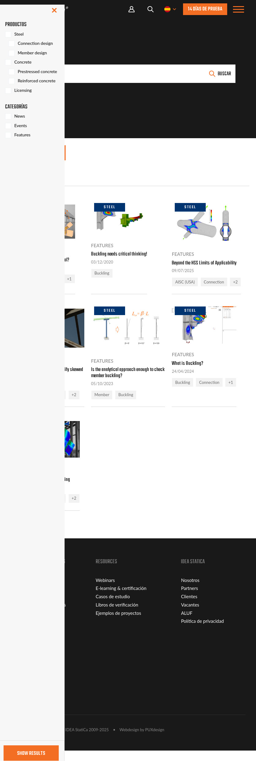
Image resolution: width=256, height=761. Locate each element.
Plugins (17, 685)
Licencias (19, 607)
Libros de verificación (117, 615)
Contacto (19, 693)
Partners (189, 598)
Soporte (18, 669)
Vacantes (190, 615)
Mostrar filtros (38, 153)
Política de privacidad (202, 631)
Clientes (189, 607)
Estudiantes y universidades (38, 615)
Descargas (20, 677)
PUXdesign (154, 740)
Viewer (17, 590)
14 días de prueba (205, 9)
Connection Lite (26, 598)
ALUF (186, 623)
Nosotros (190, 590)
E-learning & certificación (121, 598)
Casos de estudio (113, 607)
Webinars (105, 590)
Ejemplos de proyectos (118, 623)
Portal (131, 9)
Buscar (224, 74)
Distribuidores (24, 701)
